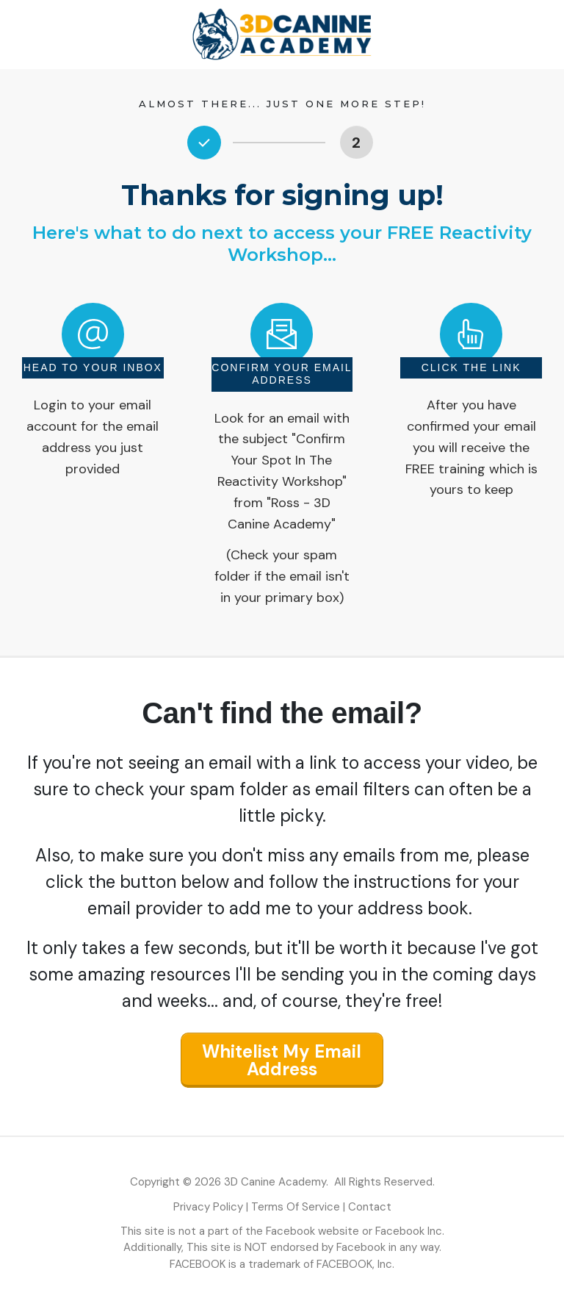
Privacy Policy (208, 1206)
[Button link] (356, 142)
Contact (369, 1206)
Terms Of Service (295, 1206)
